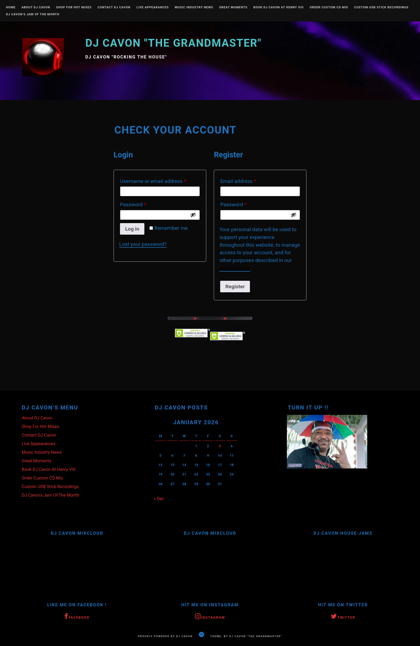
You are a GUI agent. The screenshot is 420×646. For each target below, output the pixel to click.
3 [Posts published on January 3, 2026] (220, 446)
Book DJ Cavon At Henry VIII (278, 7)
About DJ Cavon (35, 7)
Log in (132, 229)
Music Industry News (194, 7)
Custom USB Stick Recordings (381, 7)
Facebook (76, 616)
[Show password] (193, 215)
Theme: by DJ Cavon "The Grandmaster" (246, 636)
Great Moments (233, 7)
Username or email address (160, 180)
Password (143, 204)
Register (235, 286)
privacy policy (234, 268)
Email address (248, 180)
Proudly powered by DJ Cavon (165, 636)
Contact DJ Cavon (114, 7)
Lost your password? (143, 244)
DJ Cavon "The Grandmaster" (173, 43)
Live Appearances (152, 7)
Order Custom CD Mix (329, 7)
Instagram (210, 616)
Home (11, 7)
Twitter (343, 616)
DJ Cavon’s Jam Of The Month (32, 14)
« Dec (159, 498)
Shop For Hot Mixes (74, 7)
